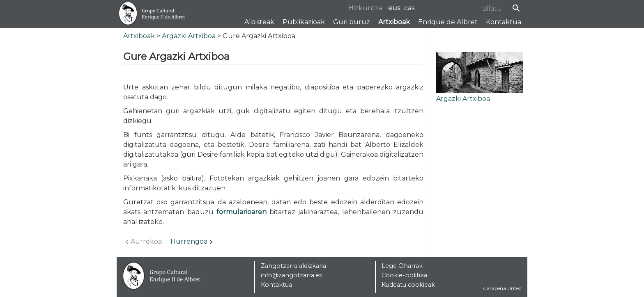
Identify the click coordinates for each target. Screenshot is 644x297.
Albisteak (259, 22)
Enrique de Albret (448, 22)
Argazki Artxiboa (189, 36)
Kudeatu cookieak (408, 284)
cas (409, 8)
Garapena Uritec (502, 288)
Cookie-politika (404, 275)
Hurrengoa (192, 241)
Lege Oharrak (402, 266)
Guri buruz (351, 22)
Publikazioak (304, 22)
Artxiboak (394, 22)
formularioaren (241, 212)
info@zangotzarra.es (291, 275)
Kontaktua (503, 22)
